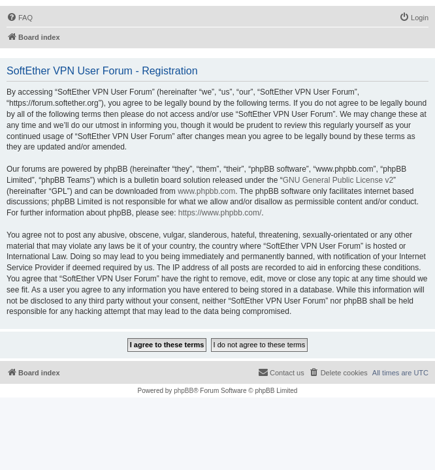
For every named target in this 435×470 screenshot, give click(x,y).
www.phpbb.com (206, 191)
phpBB (183, 390)
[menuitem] (20, 17)
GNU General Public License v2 (338, 180)
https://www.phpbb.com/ (219, 212)
